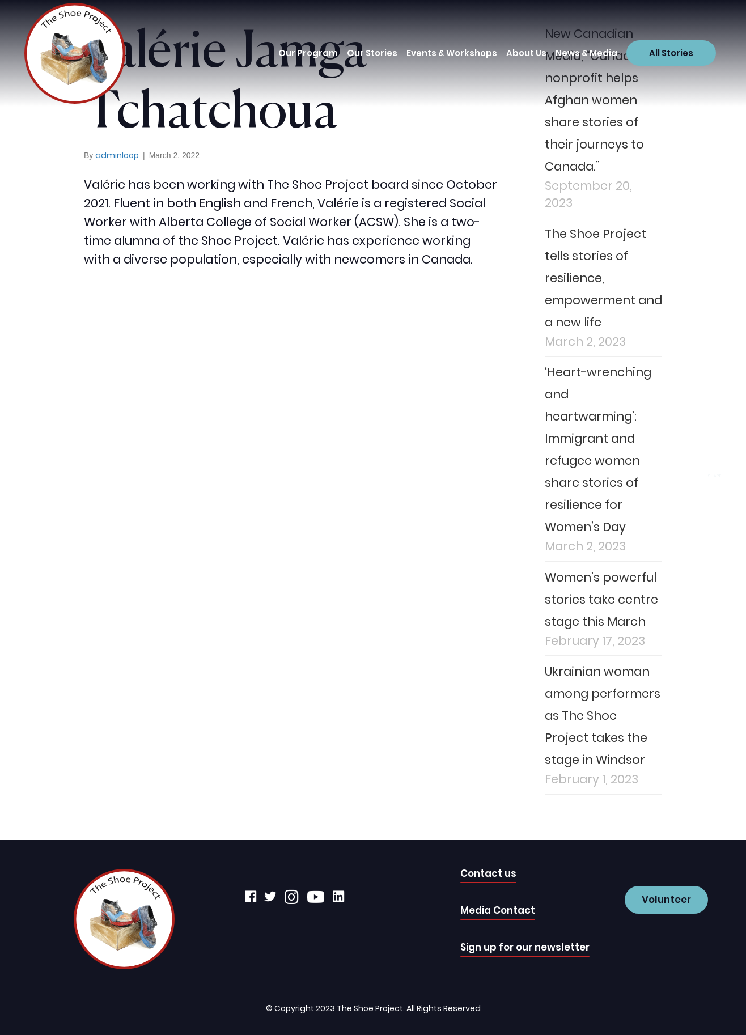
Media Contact (497, 910)
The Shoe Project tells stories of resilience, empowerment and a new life (603, 278)
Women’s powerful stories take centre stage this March (601, 599)
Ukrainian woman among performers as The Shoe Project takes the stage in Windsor (602, 715)
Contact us (488, 873)
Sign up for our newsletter (525, 947)
